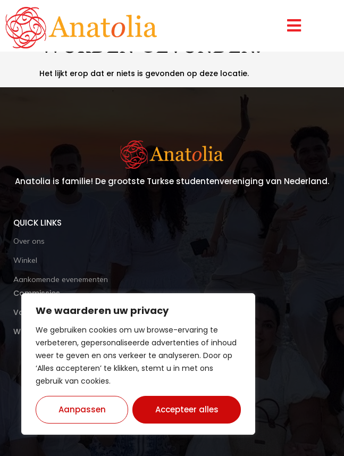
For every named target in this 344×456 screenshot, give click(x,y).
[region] (138, 364)
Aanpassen (82, 409)
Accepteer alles (187, 409)
